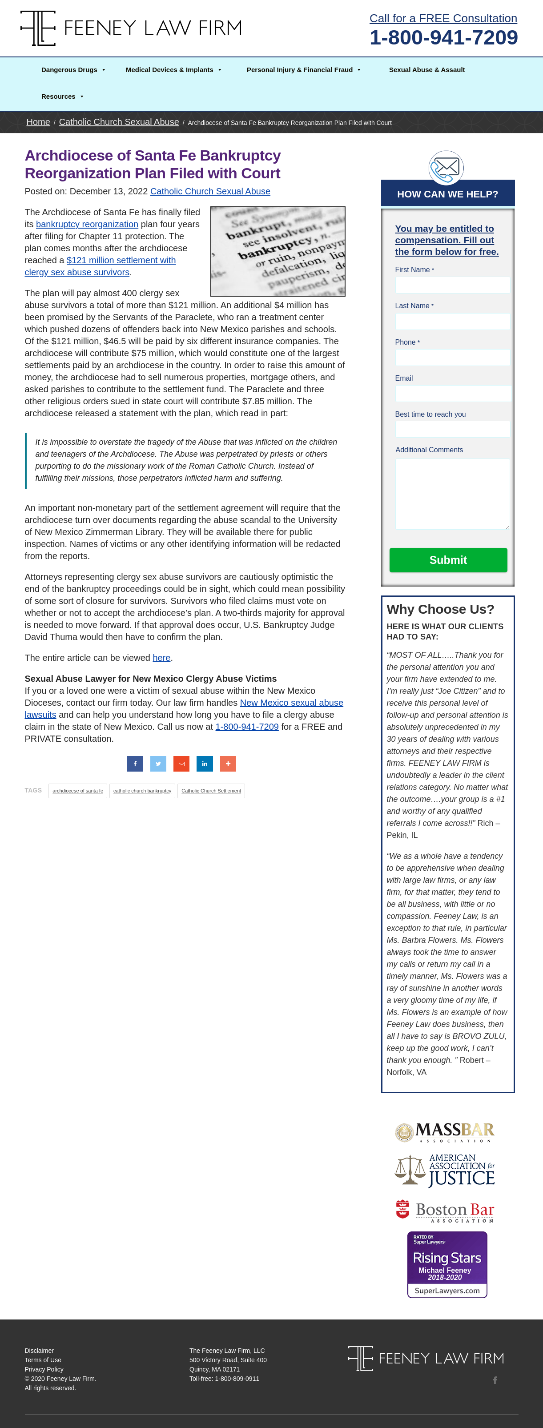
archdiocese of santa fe (77, 790)
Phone (405, 342)
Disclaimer (39, 1350)
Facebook (495, 1380)
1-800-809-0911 (237, 1378)
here (161, 658)
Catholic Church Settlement (211, 790)
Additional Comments (429, 450)
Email (404, 378)
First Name (412, 270)
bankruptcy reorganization (87, 224)
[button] (73, 70)
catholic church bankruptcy (142, 790)
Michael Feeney (444, 1274)
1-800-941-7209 (444, 37)
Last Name (412, 306)
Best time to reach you (430, 414)
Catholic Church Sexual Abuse (210, 191)
